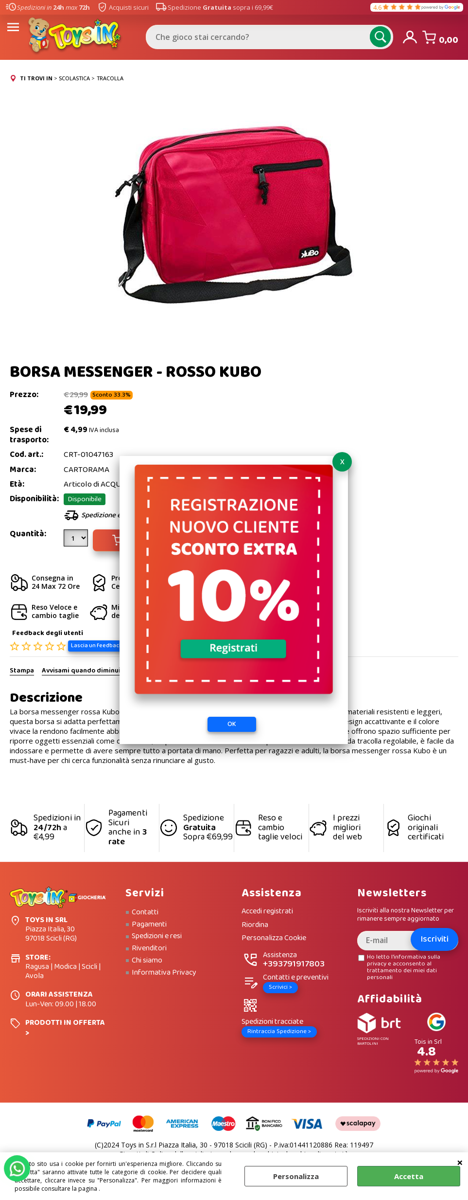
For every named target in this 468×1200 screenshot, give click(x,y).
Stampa (22, 671)
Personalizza (296, 1176)
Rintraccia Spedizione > (279, 1031)
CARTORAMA (86, 469)
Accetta (408, 1176)
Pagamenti (149, 924)
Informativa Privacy (164, 973)
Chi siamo (147, 960)
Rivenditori (149, 948)
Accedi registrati (267, 912)
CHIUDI (460, 1162)
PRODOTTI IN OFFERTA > (65, 1028)
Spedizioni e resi (157, 936)
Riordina (255, 925)
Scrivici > (280, 987)
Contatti (145, 912)
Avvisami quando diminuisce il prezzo (100, 671)
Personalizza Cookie (274, 938)
